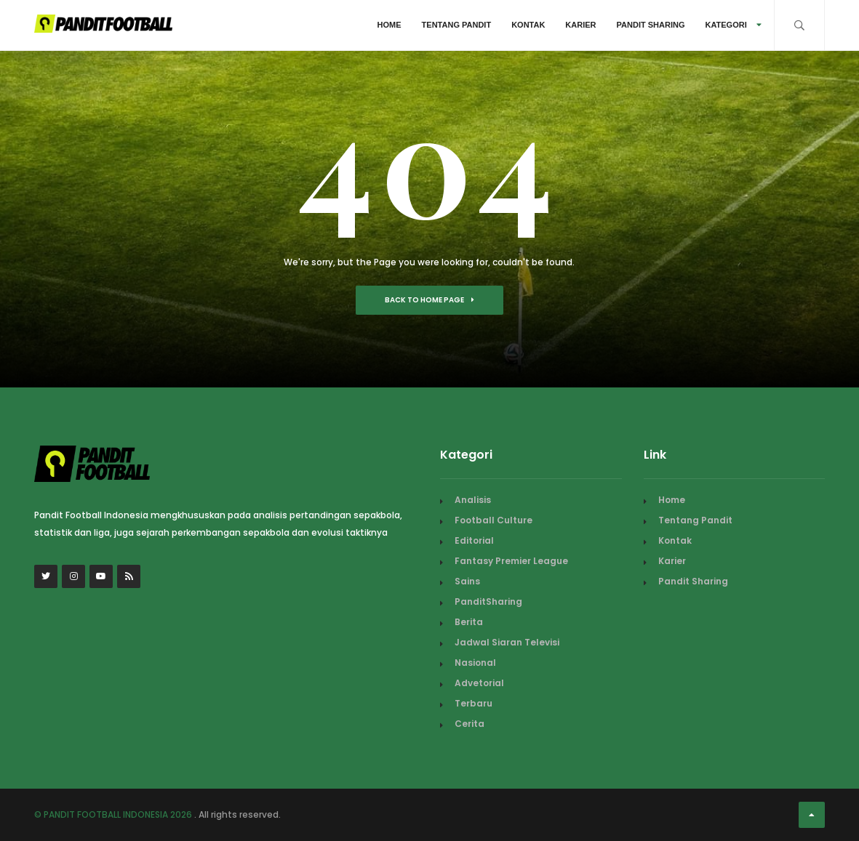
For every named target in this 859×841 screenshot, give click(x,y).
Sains (467, 581)
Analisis (473, 500)
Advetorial (479, 683)
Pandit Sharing (651, 24)
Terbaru (473, 703)
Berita (469, 622)
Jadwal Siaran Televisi (507, 642)
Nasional (475, 662)
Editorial (474, 540)
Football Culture (493, 520)
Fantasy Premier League (511, 561)
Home (389, 24)
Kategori (733, 24)
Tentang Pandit (457, 24)
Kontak (528, 24)
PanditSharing (488, 601)
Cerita (469, 723)
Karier (580, 24)
